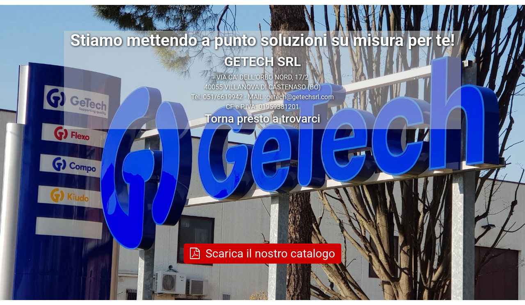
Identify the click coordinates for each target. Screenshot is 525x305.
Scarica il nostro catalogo (262, 253)
